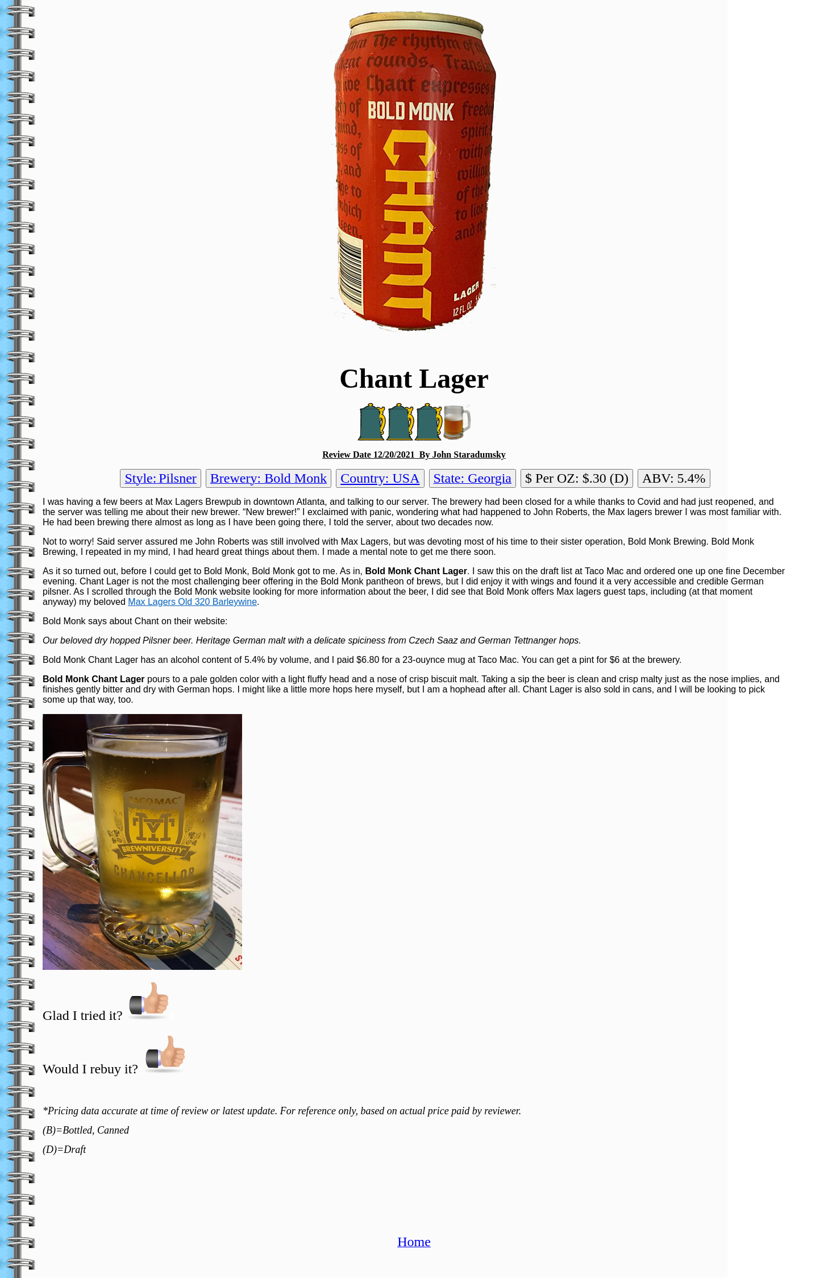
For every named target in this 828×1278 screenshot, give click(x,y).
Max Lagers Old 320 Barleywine (192, 602)
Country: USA (379, 478)
